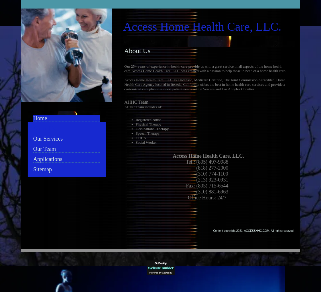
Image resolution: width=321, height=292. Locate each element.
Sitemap (42, 169)
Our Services (48, 138)
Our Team (44, 149)
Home (40, 118)
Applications (47, 159)
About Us (44, 128)
